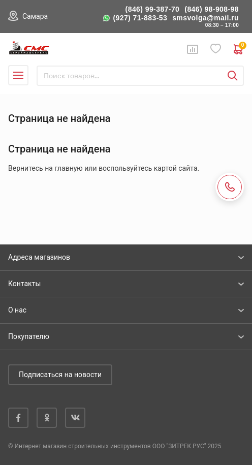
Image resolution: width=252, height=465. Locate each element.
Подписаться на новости (60, 374)
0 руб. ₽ (239, 49)
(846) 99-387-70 (152, 9)
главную (68, 168)
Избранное (216, 49)
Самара (35, 16)
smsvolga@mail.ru (205, 18)
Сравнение (192, 49)
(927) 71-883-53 (140, 18)
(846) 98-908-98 (211, 9)
